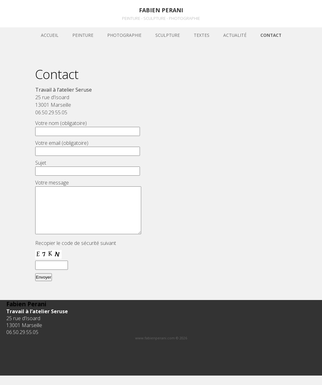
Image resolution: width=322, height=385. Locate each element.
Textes (201, 35)
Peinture (82, 35)
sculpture (167, 35)
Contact (270, 35)
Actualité (235, 35)
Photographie (124, 35)
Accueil (49, 35)
